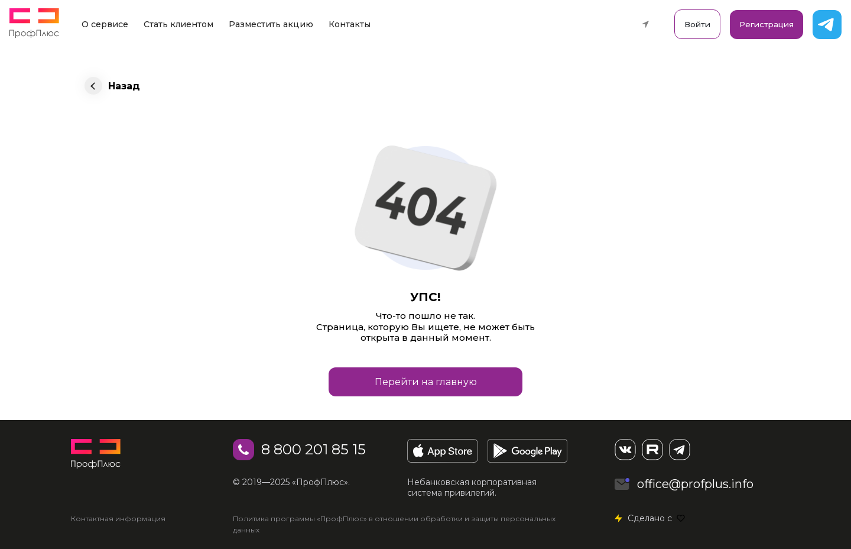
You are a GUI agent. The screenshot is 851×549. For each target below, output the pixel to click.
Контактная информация (118, 518)
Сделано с (656, 518)
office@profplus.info (695, 484)
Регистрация (766, 24)
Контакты (350, 24)
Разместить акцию (271, 24)
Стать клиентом (178, 24)
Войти (697, 24)
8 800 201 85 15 (313, 449)
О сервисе (105, 24)
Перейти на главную (426, 381)
